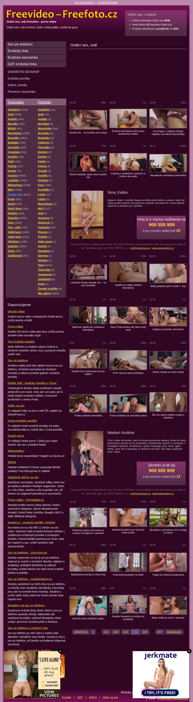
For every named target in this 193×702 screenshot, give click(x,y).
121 (106, 632)
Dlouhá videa (16, 311)
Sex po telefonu (84, 2)
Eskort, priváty (17, 85)
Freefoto (44, 102)
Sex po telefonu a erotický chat (28, 627)
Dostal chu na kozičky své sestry (88, 132)
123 (125, 632)
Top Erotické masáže (21, 341)
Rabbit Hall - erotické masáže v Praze (32, 383)
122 (115, 632)
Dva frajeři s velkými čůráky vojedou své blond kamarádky (168, 132)
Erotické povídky (108, 2)
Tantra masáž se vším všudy (168, 372)
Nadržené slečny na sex (23, 477)
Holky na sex (16, 405)
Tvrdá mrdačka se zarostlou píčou (128, 415)
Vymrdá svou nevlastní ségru (88, 618)
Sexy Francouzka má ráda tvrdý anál (128, 328)
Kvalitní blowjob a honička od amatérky (128, 618)
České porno (16, 435)
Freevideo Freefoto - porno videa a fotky (62, 14)
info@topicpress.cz (140, 248)
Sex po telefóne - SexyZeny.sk (27, 552)
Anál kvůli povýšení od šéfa (128, 574)
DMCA (93, 697)
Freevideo (16, 102)
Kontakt (66, 697)
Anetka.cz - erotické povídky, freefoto (31, 522)
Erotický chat (18, 51)
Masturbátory (16, 450)
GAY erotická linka (22, 64)
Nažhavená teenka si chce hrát (88, 574)
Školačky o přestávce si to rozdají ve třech (168, 531)
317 (159, 632)
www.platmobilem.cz (163, 248)
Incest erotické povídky (22, 420)
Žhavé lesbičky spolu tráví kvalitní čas (88, 176)
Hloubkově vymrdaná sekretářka (168, 175)
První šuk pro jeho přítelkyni (128, 373)
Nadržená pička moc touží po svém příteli (128, 531)
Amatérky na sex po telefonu (26, 605)
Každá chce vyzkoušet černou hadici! (88, 372)
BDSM (12, 462)
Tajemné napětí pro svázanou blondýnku (88, 328)
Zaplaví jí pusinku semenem (168, 329)
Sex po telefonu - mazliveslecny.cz (30, 578)
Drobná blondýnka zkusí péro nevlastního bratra (128, 132)
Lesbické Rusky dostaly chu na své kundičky (88, 284)
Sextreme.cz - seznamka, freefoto (29, 650)
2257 (80, 697)
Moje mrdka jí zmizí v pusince (168, 617)
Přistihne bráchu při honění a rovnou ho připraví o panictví (88, 532)
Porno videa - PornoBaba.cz (26, 499)
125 (144, 632)
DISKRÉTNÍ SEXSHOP (23, 71)
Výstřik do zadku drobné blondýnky (128, 286)
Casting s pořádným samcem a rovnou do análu (128, 175)
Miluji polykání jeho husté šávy (168, 286)
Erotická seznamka (23, 57)
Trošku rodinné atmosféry (88, 415)
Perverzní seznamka (21, 91)
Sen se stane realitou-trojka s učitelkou (168, 416)
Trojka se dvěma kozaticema (168, 574)
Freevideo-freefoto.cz (172, 698)
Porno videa (15, 326)
